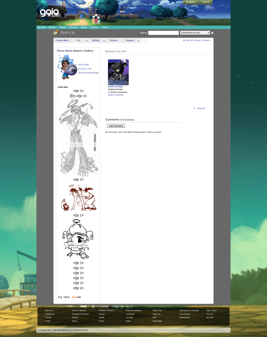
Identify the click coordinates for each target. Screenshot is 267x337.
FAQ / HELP (212, 310)
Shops (62, 27)
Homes (113, 40)
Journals (129, 317)
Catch (105, 27)
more (87, 40)
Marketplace (185, 317)
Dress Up (157, 314)
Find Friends (185, 314)
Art (78, 40)
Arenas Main (62, 40)
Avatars (130, 40)
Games (94, 27)
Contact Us (49, 314)
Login (206, 2)
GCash (52, 27)
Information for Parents (189, 310)
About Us (49, 310)
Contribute (130, 314)
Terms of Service (79, 310)
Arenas (102, 314)
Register (191, 2)
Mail (154, 317)
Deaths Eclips (115, 86)
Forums (73, 27)
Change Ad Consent (80, 314)
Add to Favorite (115, 95)
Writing (95, 40)
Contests (196, 40)
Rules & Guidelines (134, 310)
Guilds (101, 317)
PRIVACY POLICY (106, 310)
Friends (48, 317)
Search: (144, 33)
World (84, 27)
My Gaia (41, 27)
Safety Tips (157, 310)
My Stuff (186, 40)
